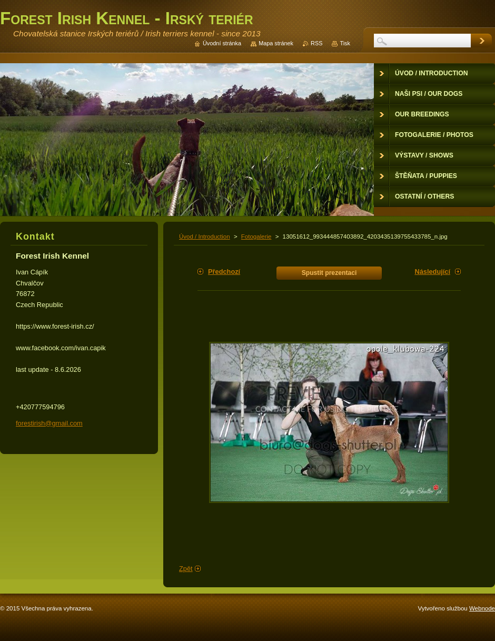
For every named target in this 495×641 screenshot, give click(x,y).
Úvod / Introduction (204, 236)
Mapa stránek (276, 43)
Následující (432, 271)
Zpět (186, 569)
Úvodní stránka (222, 43)
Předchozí (224, 271)
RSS (316, 43)
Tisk (345, 43)
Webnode (482, 608)
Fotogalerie (256, 236)
